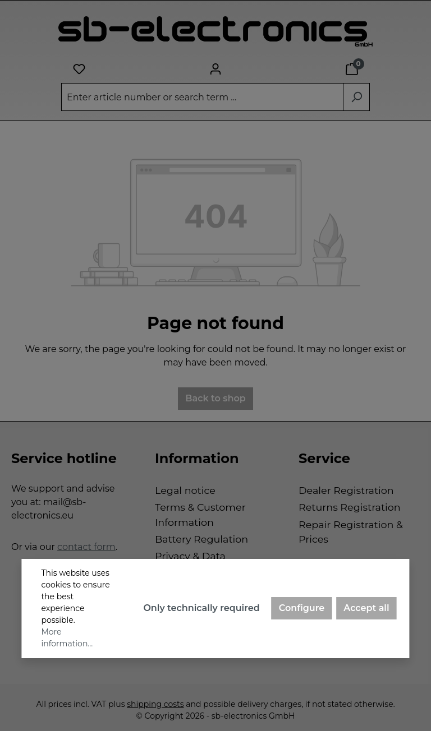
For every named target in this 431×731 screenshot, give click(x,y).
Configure (302, 608)
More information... (67, 638)
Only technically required (201, 608)
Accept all (366, 608)
